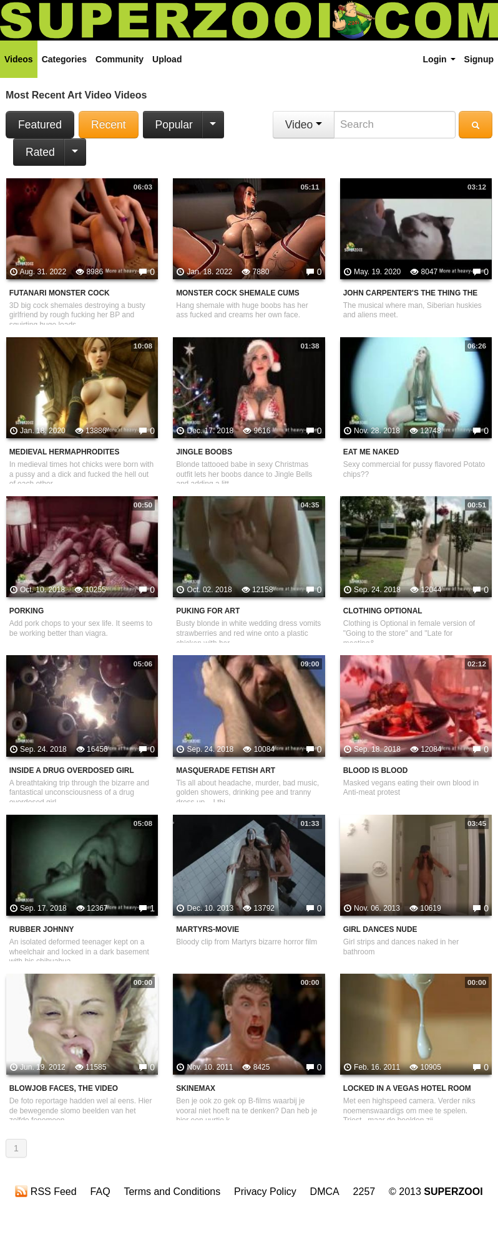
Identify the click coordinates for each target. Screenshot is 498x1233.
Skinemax (195, 1088)
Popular (174, 124)
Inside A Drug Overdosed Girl (71, 770)
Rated (40, 152)
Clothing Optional (382, 611)
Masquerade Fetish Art (225, 770)
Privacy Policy (265, 1191)
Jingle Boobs (204, 452)
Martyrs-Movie (207, 929)
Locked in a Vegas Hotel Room (407, 1088)
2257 (364, 1191)
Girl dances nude (380, 929)
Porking (26, 611)
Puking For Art (208, 611)
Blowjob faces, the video (63, 1088)
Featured (40, 124)
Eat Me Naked (371, 452)
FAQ (100, 1191)
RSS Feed (45, 1191)
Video (303, 124)
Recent (108, 124)
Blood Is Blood (375, 770)
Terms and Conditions (172, 1191)
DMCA (324, 1191)
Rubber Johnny (41, 929)
